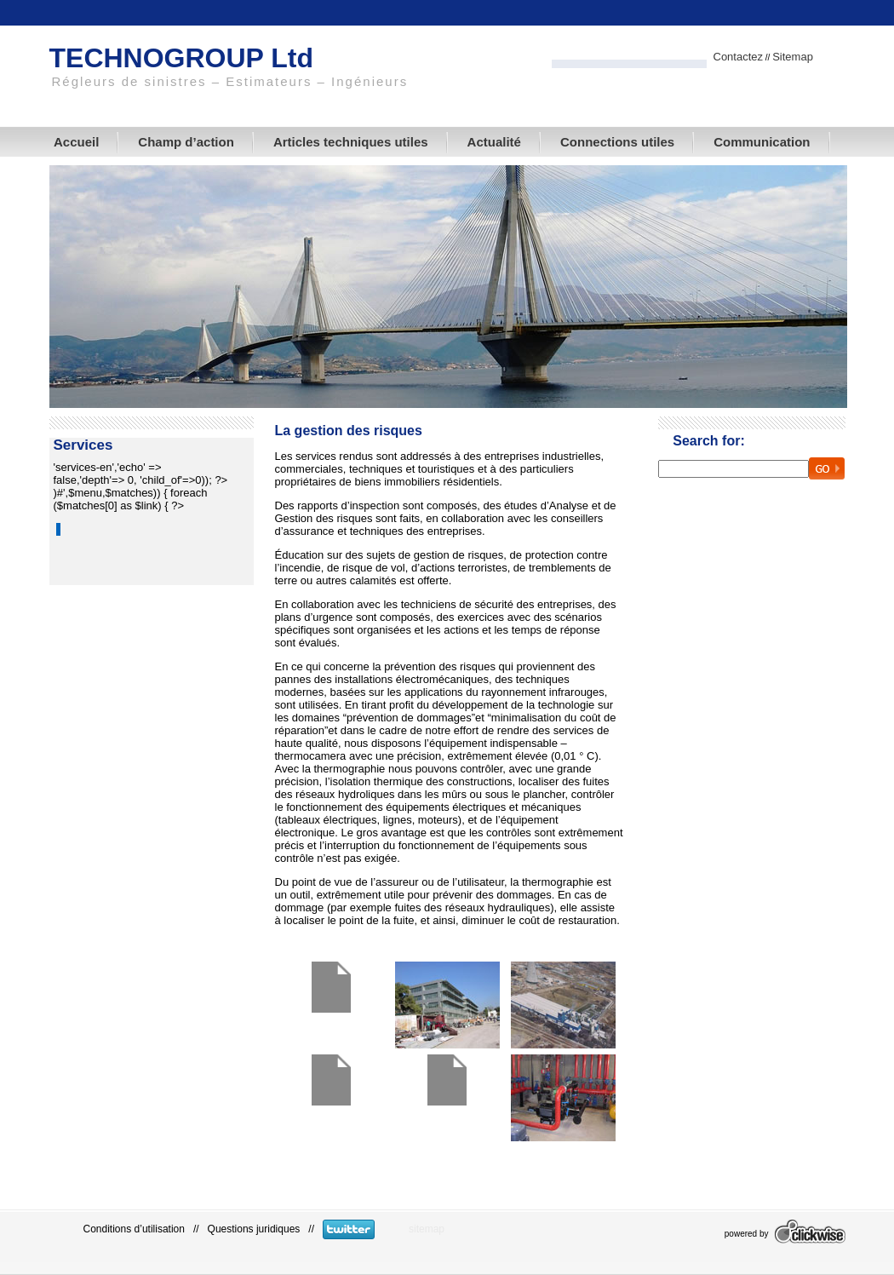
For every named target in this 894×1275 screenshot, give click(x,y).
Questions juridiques (254, 1229)
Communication (761, 142)
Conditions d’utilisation (134, 1229)
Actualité (494, 142)
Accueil (76, 142)
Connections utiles (617, 142)
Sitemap (792, 56)
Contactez (738, 56)
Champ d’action (186, 142)
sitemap (426, 1229)
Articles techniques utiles (350, 142)
